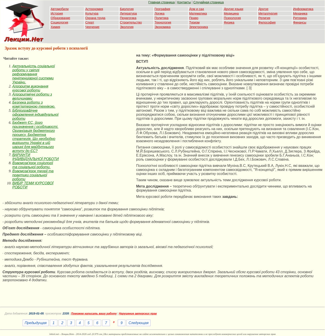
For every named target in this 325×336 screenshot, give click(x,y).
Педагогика (128, 18)
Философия (266, 22)
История (57, 13)
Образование (60, 18)
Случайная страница (208, 2)
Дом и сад (196, 9)
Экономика (162, 27)
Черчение (92, 27)
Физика (229, 22)
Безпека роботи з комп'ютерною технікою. (33, 104)
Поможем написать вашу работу (94, 313)
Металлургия (267, 13)
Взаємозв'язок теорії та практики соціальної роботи (33, 175)
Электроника (198, 27)
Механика (300, 13)
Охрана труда (95, 18)
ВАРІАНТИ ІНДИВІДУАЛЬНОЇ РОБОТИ (35, 157)
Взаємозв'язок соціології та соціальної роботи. (32, 165)
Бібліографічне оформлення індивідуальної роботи (35, 114)
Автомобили (60, 9)
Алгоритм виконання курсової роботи (30, 88)
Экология (126, 27)
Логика (159, 13)
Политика (161, 18)
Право (193, 18)
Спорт (89, 22)
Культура (91, 13)
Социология (59, 22)
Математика (198, 13)
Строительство (131, 22)
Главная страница (161, 2)
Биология (127, 9)
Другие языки (233, 9)
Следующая (138, 323)
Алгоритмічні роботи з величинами (32, 96)
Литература (128, 13)
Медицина (231, 13)
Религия (264, 18)
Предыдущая (36, 323)
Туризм (194, 22)
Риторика (300, 18)
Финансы (299, 22)
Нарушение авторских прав (138, 313)
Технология (163, 22)
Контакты (184, 2)
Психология (232, 18)
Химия (55, 27)
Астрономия (94, 9)
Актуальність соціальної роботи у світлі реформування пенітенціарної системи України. (33, 74)
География (162, 9)
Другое (263, 9)
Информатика (303, 9)
